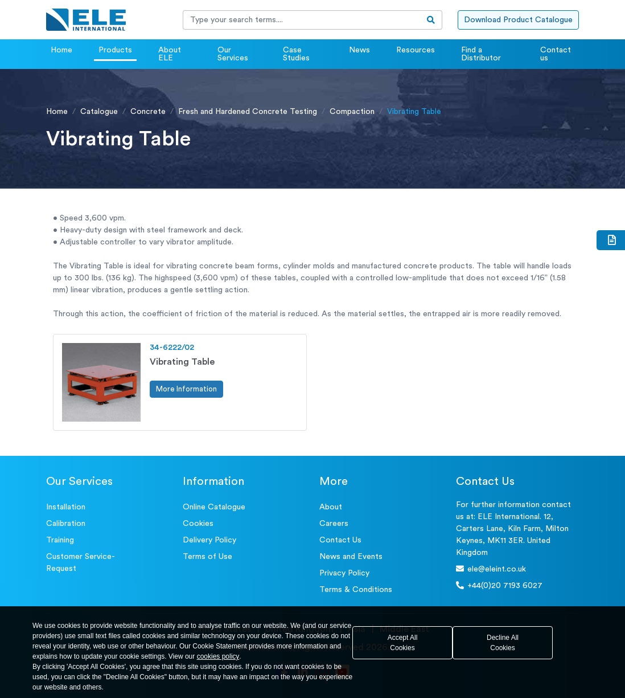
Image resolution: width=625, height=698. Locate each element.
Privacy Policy (344, 573)
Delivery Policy (209, 540)
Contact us (555, 54)
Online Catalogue (214, 507)
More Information (186, 389)
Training (60, 540)
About (330, 507)
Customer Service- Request (80, 563)
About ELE (169, 54)
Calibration (65, 524)
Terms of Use (207, 557)
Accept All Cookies (403, 643)
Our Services (232, 54)
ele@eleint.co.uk (491, 569)
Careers (333, 524)
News (359, 50)
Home (61, 50)
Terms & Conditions (355, 590)
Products (115, 50)
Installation (65, 507)
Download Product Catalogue (518, 20)
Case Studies (296, 54)
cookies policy (218, 656)
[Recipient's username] (302, 20)
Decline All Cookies (503, 643)
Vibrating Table (182, 361)
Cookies (198, 524)
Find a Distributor (481, 54)
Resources (415, 50)
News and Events (351, 557)
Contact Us (340, 540)
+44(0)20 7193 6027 (499, 585)
